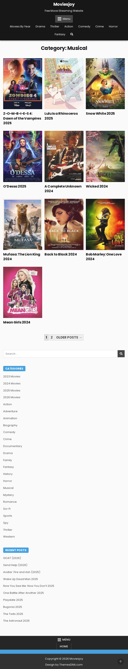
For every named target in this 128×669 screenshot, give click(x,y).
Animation (10, 418)
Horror (113, 26)
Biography (10, 425)
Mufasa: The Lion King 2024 (21, 256)
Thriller (54, 26)
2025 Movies (11, 390)
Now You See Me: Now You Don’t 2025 (28, 586)
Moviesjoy (64, 4)
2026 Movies (11, 397)
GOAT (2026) (12, 558)
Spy (5, 523)
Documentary (12, 446)
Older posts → (69, 337)
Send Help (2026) (15, 565)
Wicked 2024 (97, 186)
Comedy (84, 26)
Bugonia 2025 (12, 607)
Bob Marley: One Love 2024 (103, 256)
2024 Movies (12, 383)
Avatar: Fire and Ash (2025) (21, 572)
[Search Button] (72, 34)
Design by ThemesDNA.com (64, 664)
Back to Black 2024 (61, 254)
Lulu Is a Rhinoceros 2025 (61, 116)
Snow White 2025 (100, 113)
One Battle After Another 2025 (23, 593)
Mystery (8, 495)
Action (68, 26)
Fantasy (60, 34)
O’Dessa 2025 (14, 186)
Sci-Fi (7, 509)
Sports (7, 516)
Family (7, 460)
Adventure (10, 411)
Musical (8, 488)
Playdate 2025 (13, 600)
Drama (40, 26)
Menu (66, 19)
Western (9, 537)
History (8, 474)
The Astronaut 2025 (16, 621)
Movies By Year (20, 26)
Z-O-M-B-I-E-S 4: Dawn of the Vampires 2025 (22, 118)
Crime (99, 26)
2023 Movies (11, 376)
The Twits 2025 (13, 614)
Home (64, 646)
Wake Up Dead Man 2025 (20, 579)
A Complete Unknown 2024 (63, 188)
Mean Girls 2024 (16, 322)
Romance (10, 502)
